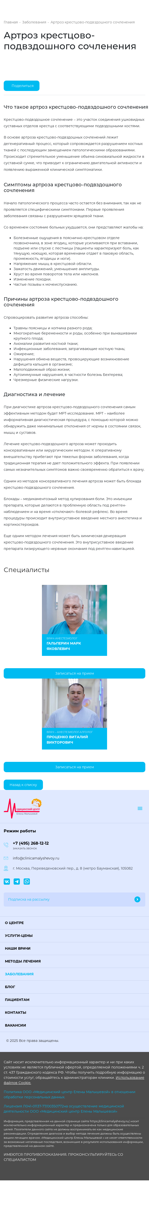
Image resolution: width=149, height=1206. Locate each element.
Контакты (15, 1012)
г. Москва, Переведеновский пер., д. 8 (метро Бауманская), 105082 (73, 868)
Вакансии (15, 1025)
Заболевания (19, 974)
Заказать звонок (25, 848)
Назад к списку (23, 785)
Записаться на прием (74, 673)
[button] (74, 923)
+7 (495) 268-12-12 (31, 843)
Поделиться (23, 86)
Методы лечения (23, 961)
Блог (10, 987)
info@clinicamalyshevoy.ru (36, 858)
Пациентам (17, 999)
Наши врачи (18, 948)
